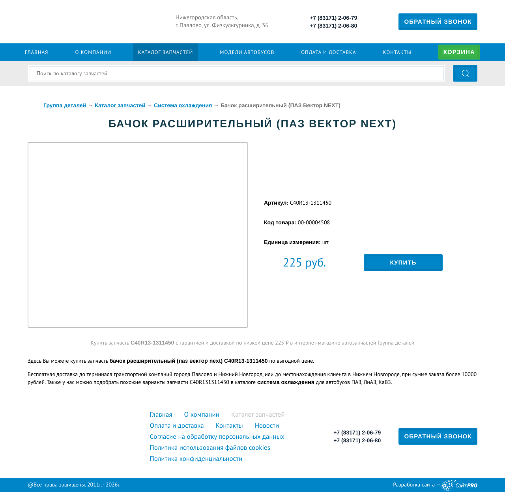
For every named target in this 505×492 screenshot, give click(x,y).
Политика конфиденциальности (196, 458)
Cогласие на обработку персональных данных (217, 436)
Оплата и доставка (328, 52)
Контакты (397, 52)
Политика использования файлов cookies (210, 447)
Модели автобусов (247, 52)
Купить (403, 262)
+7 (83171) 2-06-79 (333, 18)
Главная (36, 52)
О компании (93, 52)
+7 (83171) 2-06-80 (333, 25)
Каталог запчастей (165, 52)
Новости (267, 425)
